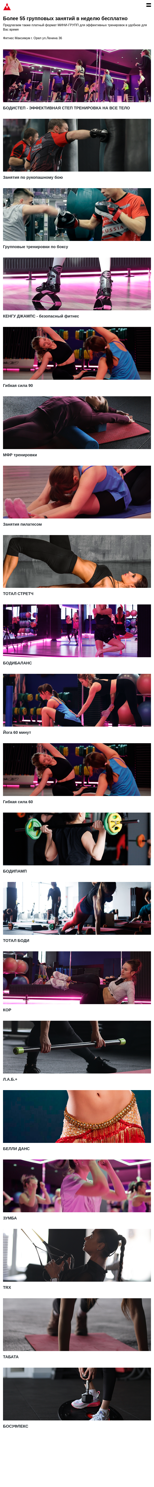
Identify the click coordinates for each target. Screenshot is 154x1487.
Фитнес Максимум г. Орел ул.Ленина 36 (32, 38)
